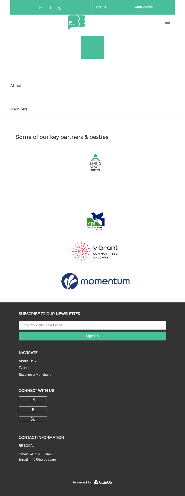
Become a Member (34, 375)
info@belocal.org (42, 460)
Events (24, 368)
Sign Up (92, 336)
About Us (26, 361)
